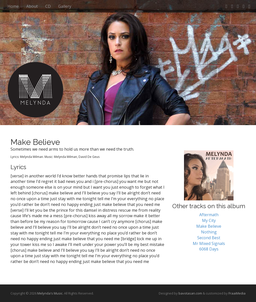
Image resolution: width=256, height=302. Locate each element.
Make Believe (208, 226)
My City (209, 220)
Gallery (64, 6)
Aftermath (208, 214)
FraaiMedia (237, 293)
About (32, 6)
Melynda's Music (49, 293)
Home (13, 6)
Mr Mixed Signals (209, 243)
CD (48, 6)
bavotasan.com (190, 293)
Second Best (208, 237)
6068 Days (208, 249)
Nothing (209, 232)
